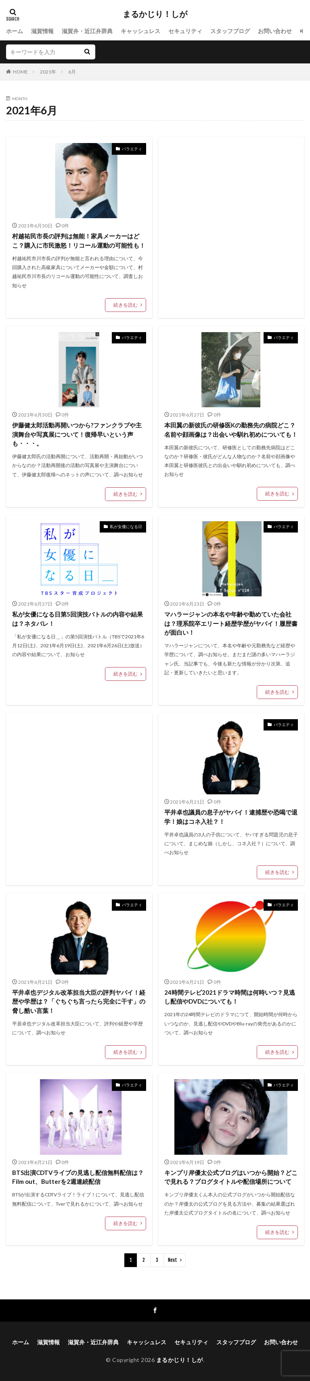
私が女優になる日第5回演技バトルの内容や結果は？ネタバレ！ (77, 619)
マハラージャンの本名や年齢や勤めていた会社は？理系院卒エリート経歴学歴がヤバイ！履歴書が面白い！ (230, 623)
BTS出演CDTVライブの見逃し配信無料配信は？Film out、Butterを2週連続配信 (78, 1177)
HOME (20, 72)
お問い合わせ (275, 30)
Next (172, 1260)
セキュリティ (185, 30)
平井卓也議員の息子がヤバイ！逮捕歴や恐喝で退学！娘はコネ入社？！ (230, 816)
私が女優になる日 (126, 526)
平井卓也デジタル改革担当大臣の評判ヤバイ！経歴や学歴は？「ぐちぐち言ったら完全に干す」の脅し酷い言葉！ (78, 1001)
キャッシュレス (140, 30)
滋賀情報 (42, 30)
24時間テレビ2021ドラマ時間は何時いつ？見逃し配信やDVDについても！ (229, 997)
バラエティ (132, 148)
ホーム (14, 30)
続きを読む (125, 305)
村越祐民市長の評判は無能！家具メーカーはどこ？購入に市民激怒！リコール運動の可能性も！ (78, 240)
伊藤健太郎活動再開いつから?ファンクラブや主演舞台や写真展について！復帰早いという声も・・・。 (77, 434)
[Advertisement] (231, 214)
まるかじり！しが (155, 14)
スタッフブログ (230, 30)
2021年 (48, 72)
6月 (72, 72)
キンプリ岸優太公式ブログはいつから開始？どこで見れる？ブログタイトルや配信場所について (230, 1177)
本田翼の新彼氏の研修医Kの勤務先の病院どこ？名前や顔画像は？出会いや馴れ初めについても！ (230, 429)
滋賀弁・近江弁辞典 (87, 30)
